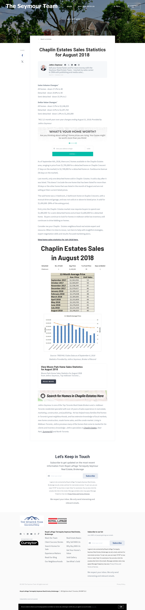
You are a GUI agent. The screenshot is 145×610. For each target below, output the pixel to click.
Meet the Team (51, 538)
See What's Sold (73, 561)
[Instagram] (35, 534)
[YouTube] (31, 534)
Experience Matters (53, 553)
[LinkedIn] (27, 534)
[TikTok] (38, 534)
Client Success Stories (54, 542)
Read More (48, 381)
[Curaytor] (29, 545)
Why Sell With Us (73, 542)
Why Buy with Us (75, 19)
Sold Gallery (71, 557)
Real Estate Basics (73, 538)
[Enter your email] (66, 476)
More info (94, 607)
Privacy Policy (121, 584)
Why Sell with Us (86, 6)
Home (69, 6)
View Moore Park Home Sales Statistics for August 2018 (62, 368)
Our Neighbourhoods (54, 561)
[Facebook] (20, 534)
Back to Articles (46, 39)
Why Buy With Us (73, 546)
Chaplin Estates (90, 427)
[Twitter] (24, 534)
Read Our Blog (51, 557)
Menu (117, 6)
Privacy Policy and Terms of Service (79, 494)
